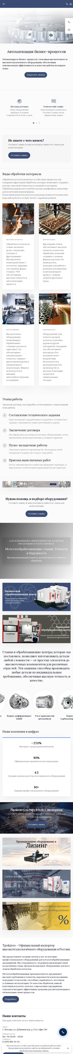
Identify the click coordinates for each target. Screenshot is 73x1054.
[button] (35, 41)
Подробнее (10, 999)
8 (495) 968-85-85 (11, 1041)
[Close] (67, 1048)
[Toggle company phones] (67, 4)
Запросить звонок (36, 74)
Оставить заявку (19, 155)
